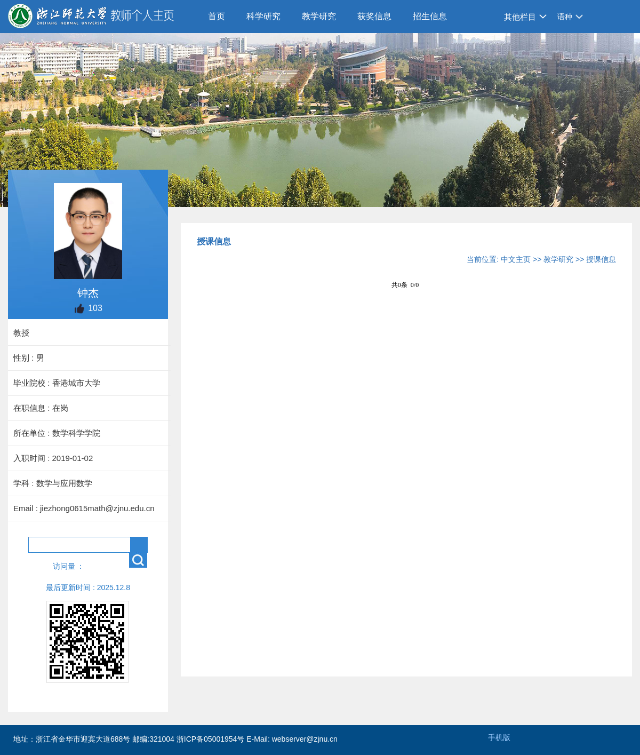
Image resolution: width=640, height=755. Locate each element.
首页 (216, 16)
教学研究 (319, 16)
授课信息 (601, 259)
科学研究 (263, 16)
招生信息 (430, 16)
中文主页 (516, 259)
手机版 (499, 737)
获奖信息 (374, 16)
